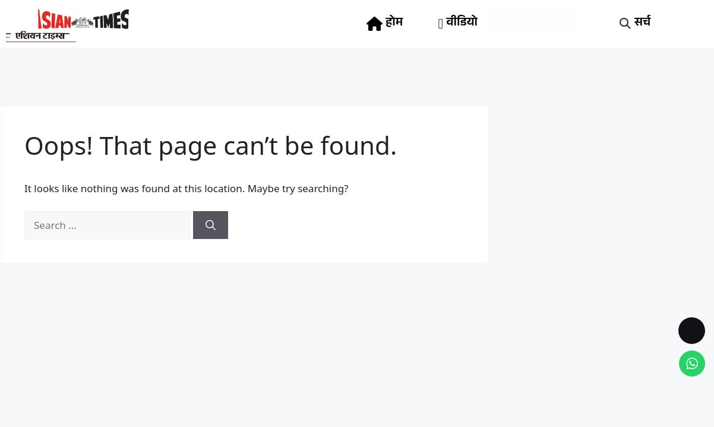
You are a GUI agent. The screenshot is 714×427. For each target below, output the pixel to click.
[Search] (210, 225)
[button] (624, 24)
